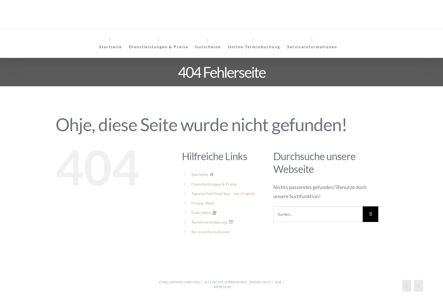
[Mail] (418, 286)
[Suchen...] (318, 214)
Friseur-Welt (202, 203)
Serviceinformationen (210, 231)
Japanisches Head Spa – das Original (223, 193)
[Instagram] (406, 286)
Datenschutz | (261, 282)
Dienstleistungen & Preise (214, 184)
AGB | (279, 282)
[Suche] (370, 214)
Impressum (222, 287)
